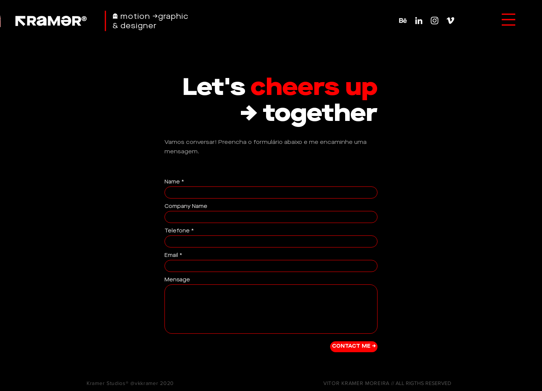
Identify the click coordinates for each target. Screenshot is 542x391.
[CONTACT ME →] (354, 346)
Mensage (177, 280)
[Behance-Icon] (403, 20)
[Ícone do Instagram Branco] (434, 20)
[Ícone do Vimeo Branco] (450, 20)
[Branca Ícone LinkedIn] (419, 20)
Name (172, 182)
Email (171, 255)
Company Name (185, 206)
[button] (508, 20)
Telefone (177, 231)
